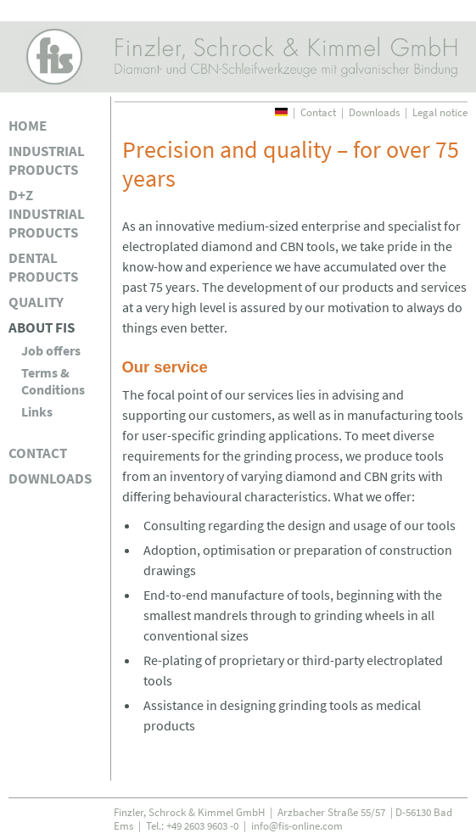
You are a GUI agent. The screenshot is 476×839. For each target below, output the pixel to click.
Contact (37, 453)
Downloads (50, 478)
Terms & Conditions (53, 381)
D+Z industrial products (46, 214)
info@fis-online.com (297, 825)
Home (27, 125)
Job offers (51, 350)
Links (37, 411)
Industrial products (46, 160)
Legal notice (440, 112)
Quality (36, 302)
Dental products (43, 267)
